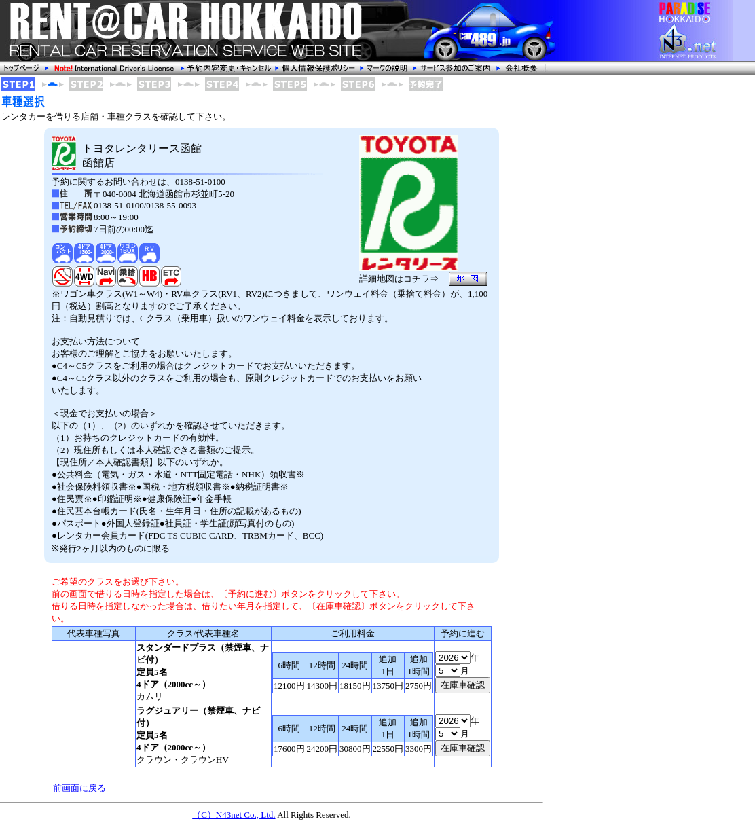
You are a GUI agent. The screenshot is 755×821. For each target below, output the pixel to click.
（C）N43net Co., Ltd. (233, 814)
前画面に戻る (79, 788)
